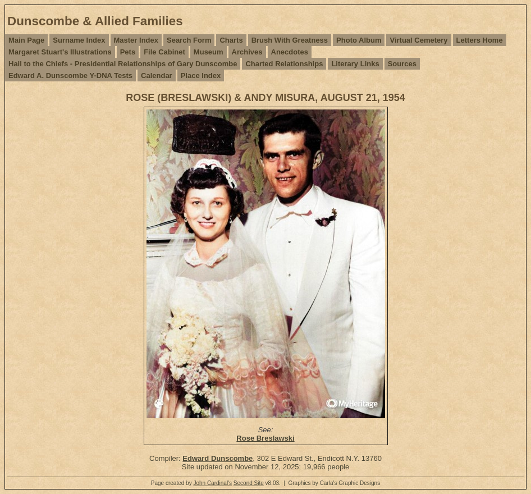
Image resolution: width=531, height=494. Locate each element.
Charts (230, 40)
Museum (208, 52)
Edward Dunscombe (217, 458)
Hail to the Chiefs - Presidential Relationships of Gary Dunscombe (122, 64)
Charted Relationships (284, 64)
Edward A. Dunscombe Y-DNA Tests (70, 75)
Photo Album (358, 40)
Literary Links (355, 64)
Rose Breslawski (265, 438)
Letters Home (479, 40)
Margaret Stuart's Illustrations (60, 52)
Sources (402, 64)
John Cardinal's (212, 483)
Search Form (189, 40)
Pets (127, 52)
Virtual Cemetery (418, 40)
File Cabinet (164, 52)
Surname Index (79, 40)
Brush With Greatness (289, 40)
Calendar (156, 75)
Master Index (136, 40)
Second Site (249, 483)
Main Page (26, 40)
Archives (247, 52)
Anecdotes (289, 52)
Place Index (201, 75)
